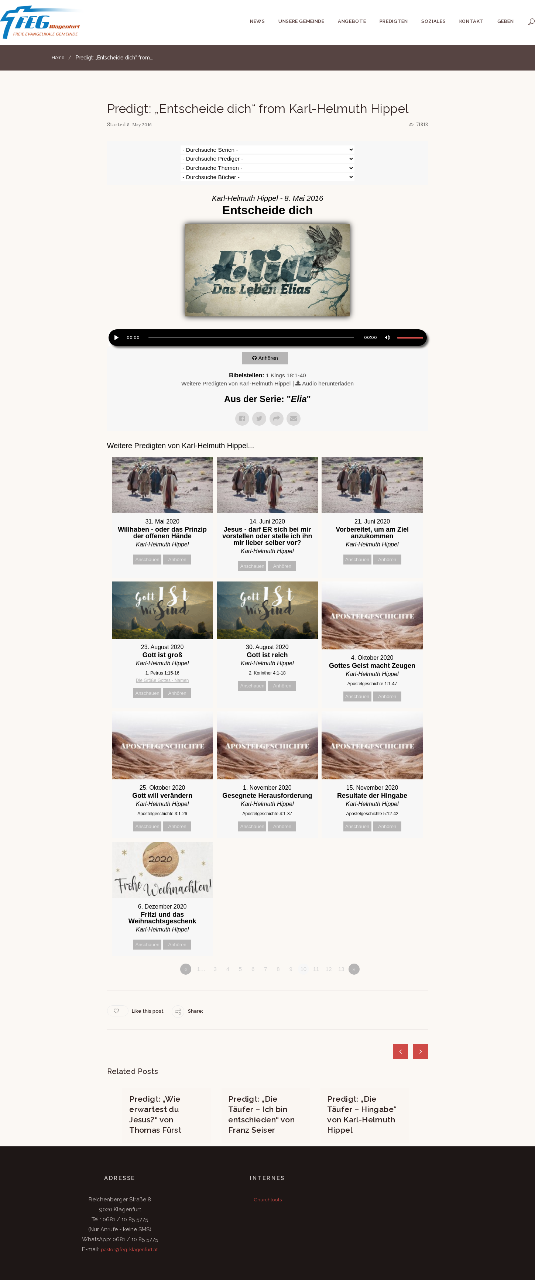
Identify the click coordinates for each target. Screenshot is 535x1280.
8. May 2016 (141, 124)
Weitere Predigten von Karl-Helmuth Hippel (235, 356)
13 (341, 944)
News (257, 21)
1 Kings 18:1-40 (285, 348)
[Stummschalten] (386, 309)
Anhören (270, 330)
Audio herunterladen (329, 356)
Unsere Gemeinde (301, 21)
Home (59, 58)
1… (201, 944)
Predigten (394, 21)
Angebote (352, 21)
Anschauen (148, 532)
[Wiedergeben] (116, 309)
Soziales (433, 21)
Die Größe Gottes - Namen (162, 653)
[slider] (251, 310)
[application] (268, 311)
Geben (505, 21)
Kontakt (471, 21)
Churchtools (267, 1172)
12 (329, 944)
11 (316, 944)
